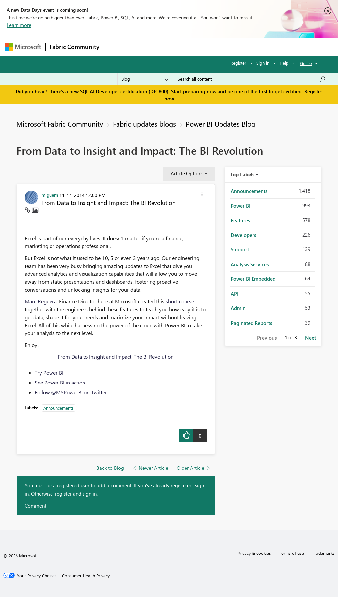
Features (240, 220)
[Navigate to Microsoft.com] (23, 47)
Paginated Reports (251, 323)
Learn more (19, 25)
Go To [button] (306, 63)
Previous (267, 337)
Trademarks (323, 553)
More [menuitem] (252, 46)
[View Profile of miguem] (49, 194)
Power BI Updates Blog (220, 123)
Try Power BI (49, 372)
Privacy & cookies (254, 553)
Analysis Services (250, 264)
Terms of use (291, 553)
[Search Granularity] (145, 79)
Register (238, 63)
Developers (243, 235)
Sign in (262, 63)
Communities (199, 46)
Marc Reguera (41, 301)
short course (180, 301)
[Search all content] (251, 79)
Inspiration (143, 46)
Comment (35, 505)
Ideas (170, 46)
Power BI (240, 205)
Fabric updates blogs (144, 123)
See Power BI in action (60, 382)
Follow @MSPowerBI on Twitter (71, 392)
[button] (202, 195)
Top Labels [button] (242, 174)
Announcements (58, 408)
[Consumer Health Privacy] (86, 576)
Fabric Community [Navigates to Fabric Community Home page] (74, 47)
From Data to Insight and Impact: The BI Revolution (116, 356)
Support (240, 249)
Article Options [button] (187, 173)
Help (284, 63)
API (234, 293)
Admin (238, 308)
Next (310, 337)
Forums (114, 46)
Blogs (229, 46)
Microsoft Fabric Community (60, 123)
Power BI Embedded (253, 278)
